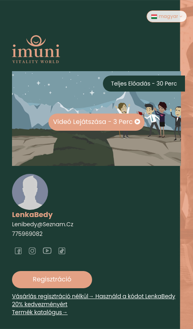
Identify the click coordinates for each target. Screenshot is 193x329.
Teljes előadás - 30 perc (144, 84)
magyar (167, 16)
